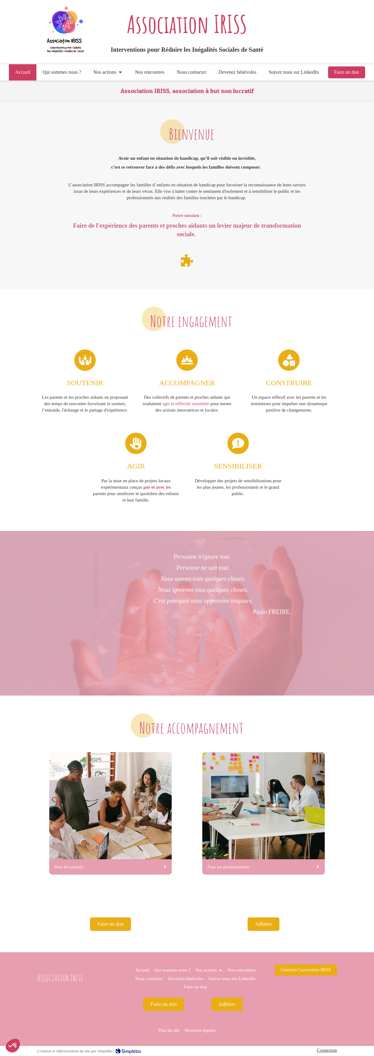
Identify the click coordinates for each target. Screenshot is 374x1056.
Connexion (327, 1050)
